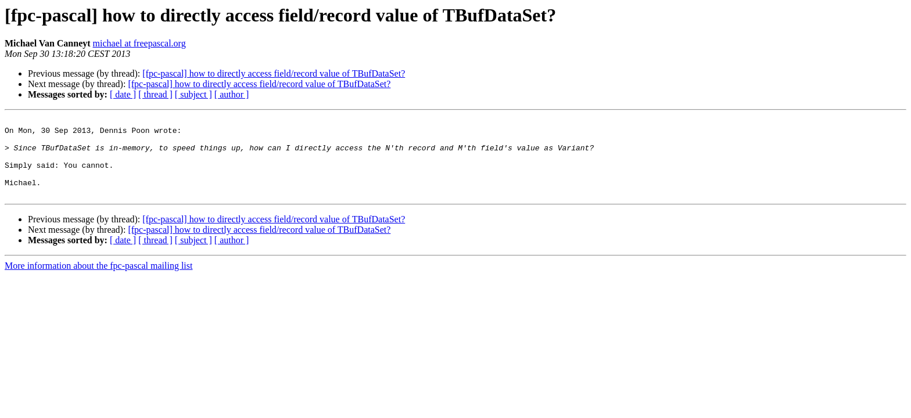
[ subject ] (193, 94)
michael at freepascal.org (139, 43)
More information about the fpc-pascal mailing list (98, 281)
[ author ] (231, 94)
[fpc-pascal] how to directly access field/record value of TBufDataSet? (273, 73)
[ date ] (123, 94)
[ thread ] (155, 94)
